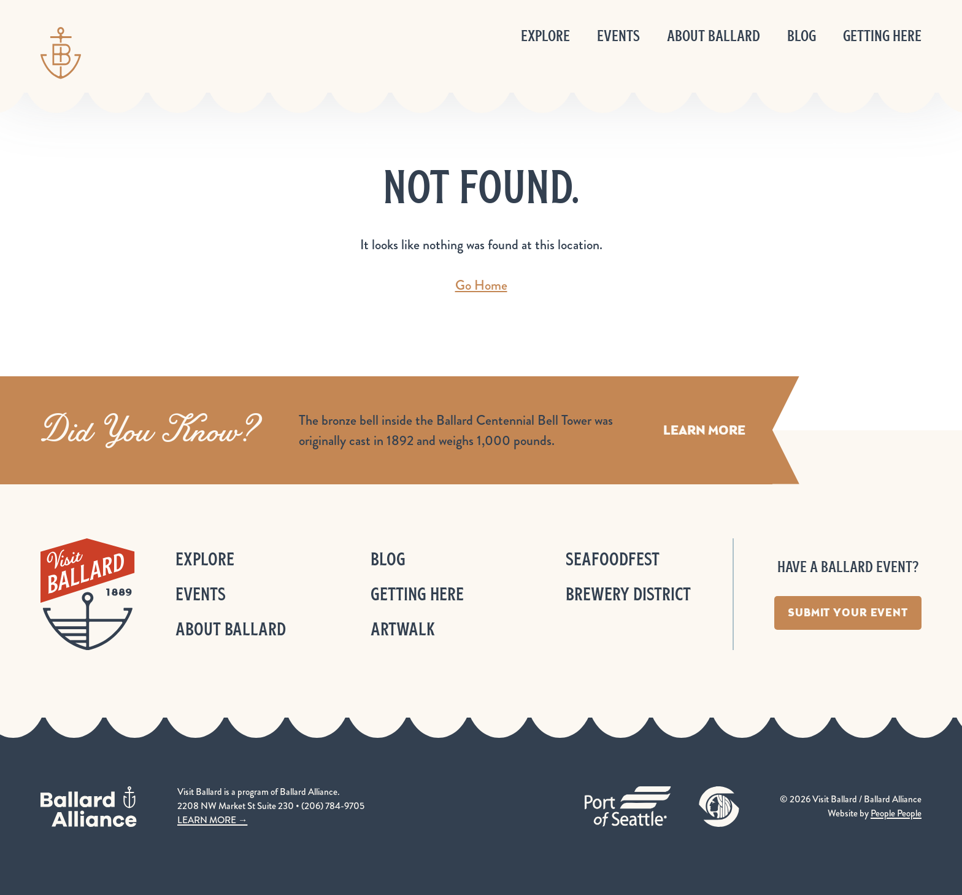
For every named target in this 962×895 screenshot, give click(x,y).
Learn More (704, 430)
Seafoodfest (613, 559)
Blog (801, 36)
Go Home (481, 285)
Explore (545, 36)
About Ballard (713, 36)
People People (896, 813)
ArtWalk (403, 629)
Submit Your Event (848, 612)
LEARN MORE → (212, 820)
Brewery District (628, 594)
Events (618, 36)
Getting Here (882, 36)
